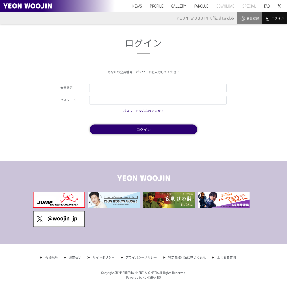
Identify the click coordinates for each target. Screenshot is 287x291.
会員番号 (66, 87)
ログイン (143, 129)
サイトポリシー (104, 257)
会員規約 (53, 257)
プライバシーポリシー (140, 257)
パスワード (68, 100)
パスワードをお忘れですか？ (143, 111)
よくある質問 (223, 257)
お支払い (76, 257)
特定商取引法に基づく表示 (185, 257)
